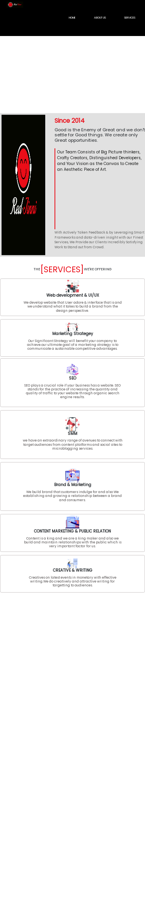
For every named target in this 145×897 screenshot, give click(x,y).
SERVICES (129, 17)
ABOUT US (100, 17)
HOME (72, 17)
